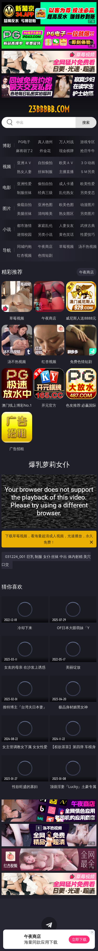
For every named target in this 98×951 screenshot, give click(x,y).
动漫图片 (87, 204)
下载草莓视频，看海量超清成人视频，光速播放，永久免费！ (49, 539)
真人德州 (45, 141)
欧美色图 (66, 204)
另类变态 (87, 192)
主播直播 (66, 171)
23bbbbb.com (49, 109)
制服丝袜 (24, 192)
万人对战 (66, 141)
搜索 (86, 122)
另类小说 (45, 234)
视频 (7, 166)
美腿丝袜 (24, 213)
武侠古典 (87, 225)
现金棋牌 (66, 150)
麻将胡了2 (24, 150)
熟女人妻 (24, 171)
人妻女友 (66, 225)
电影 (7, 187)
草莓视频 (66, 246)
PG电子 (24, 141)
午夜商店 (45, 246)
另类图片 (87, 213)
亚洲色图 (45, 204)
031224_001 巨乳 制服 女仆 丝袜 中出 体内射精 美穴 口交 (46, 560)
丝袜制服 (45, 171)
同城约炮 (24, 246)
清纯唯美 (45, 213)
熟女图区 (66, 213)
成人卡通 (66, 183)
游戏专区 (87, 141)
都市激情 (24, 225)
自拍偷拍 (45, 162)
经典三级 (45, 192)
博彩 (7, 145)
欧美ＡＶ (66, 162)
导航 (7, 250)
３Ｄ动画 (87, 162)
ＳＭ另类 (87, 171)
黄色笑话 (66, 234)
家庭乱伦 (45, 225)
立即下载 (79, 939)
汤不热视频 (87, 246)
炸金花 (45, 150)
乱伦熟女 (66, 192)
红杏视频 (24, 255)
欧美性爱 (87, 183)
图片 (7, 208)
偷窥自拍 (24, 204)
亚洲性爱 (24, 183)
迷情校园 (24, 234)
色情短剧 (45, 255)
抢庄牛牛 (87, 150)
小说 (7, 229)
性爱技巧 (87, 234)
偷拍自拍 (45, 183)
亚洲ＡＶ (24, 162)
